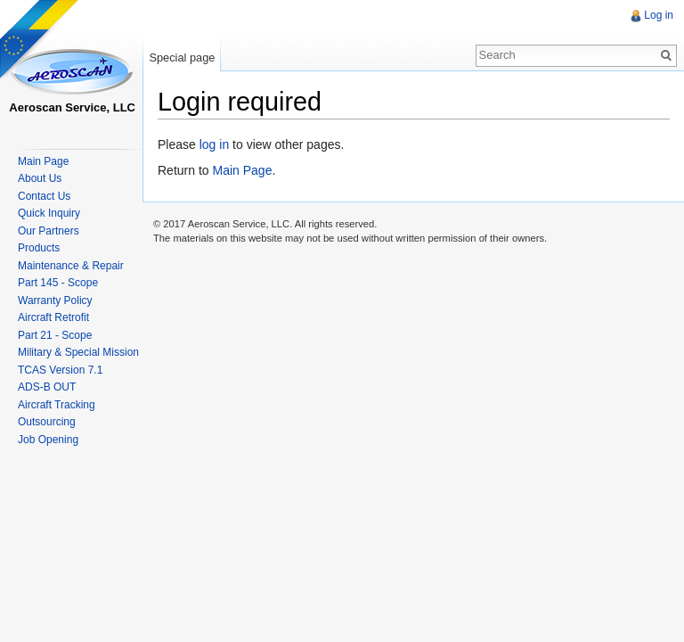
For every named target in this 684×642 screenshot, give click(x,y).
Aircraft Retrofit (53, 317)
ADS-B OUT (47, 387)
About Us (39, 178)
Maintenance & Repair (71, 265)
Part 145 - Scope (58, 282)
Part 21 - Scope (55, 335)
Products (39, 248)
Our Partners (48, 231)
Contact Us (44, 196)
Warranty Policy (55, 300)
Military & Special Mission (78, 352)
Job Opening (48, 439)
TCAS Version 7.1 (60, 370)
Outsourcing (47, 422)
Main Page (242, 170)
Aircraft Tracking (56, 405)
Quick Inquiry (49, 213)
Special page (182, 57)
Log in (658, 15)
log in (214, 144)
